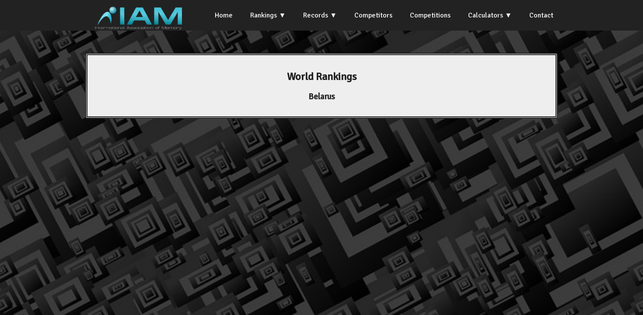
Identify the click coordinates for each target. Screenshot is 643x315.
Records (315, 15)
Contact (541, 15)
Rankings (263, 15)
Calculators (485, 15)
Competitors (373, 15)
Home (224, 15)
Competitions (430, 15)
